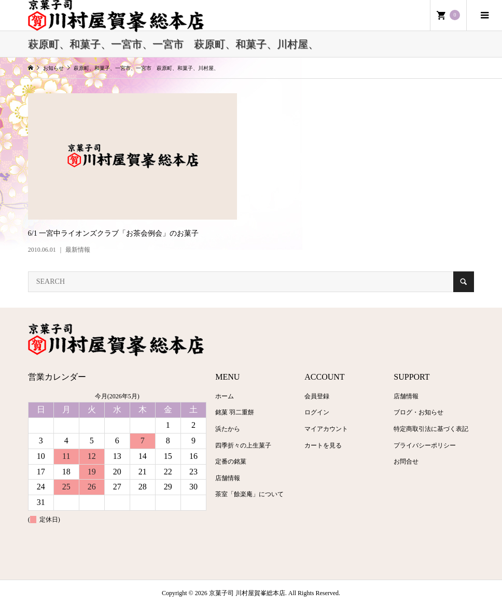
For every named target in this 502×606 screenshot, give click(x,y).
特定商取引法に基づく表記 (431, 428)
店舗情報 (227, 478)
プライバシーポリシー (425, 445)
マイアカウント (326, 428)
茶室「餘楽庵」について (249, 494)
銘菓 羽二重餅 (234, 412)
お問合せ (406, 461)
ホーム (224, 396)
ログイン (316, 412)
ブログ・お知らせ (418, 412)
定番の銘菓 (230, 461)
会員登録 (316, 396)
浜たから (227, 428)
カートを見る (323, 445)
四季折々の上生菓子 (243, 445)
